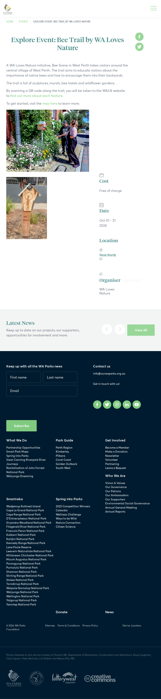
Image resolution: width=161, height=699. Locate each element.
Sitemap (50, 625)
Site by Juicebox (131, 625)
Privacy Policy (90, 625)
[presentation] (38, 406)
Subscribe (21, 425)
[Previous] (107, 329)
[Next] (120, 329)
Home (9, 21)
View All (141, 330)
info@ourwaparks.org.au (109, 373)
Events (23, 21)
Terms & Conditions (68, 625)
